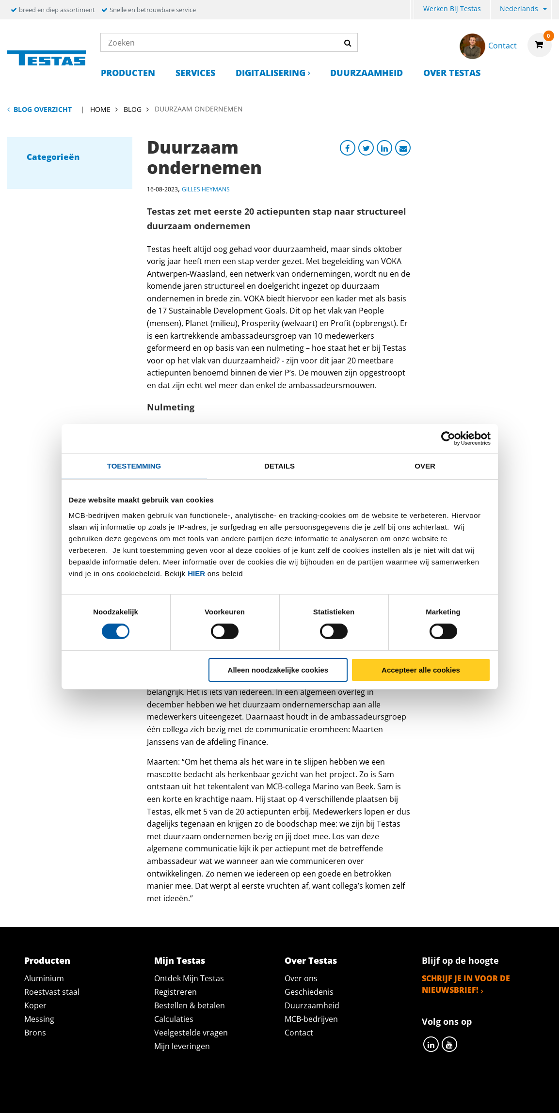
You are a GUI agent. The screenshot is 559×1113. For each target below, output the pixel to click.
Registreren (175, 992)
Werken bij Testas (452, 8)
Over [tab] (425, 465)
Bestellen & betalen (189, 1005)
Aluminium (44, 978)
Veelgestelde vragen (191, 1032)
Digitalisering (270, 72)
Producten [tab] (47, 960)
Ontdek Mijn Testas (189, 978)
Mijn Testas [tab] (179, 960)
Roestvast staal (52, 992)
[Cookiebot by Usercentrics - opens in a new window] (448, 438)
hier (196, 573)
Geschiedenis (309, 992)
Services (195, 72)
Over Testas (451, 72)
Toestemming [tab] (134, 465)
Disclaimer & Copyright (447, 1094)
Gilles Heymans (206, 189)
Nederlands (519, 8)
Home (100, 109)
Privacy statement (150, 1094)
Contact (299, 1032)
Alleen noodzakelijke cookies (278, 670)
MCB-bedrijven (311, 1019)
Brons (35, 1032)
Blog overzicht (43, 109)
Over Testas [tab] (311, 960)
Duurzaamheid (366, 72)
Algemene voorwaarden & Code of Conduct (294, 1094)
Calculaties (173, 1019)
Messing (39, 1019)
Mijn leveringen (182, 1046)
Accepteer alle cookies (421, 670)
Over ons (301, 978)
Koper (35, 1005)
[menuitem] (412, 10)
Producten (128, 72)
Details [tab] (279, 465)
